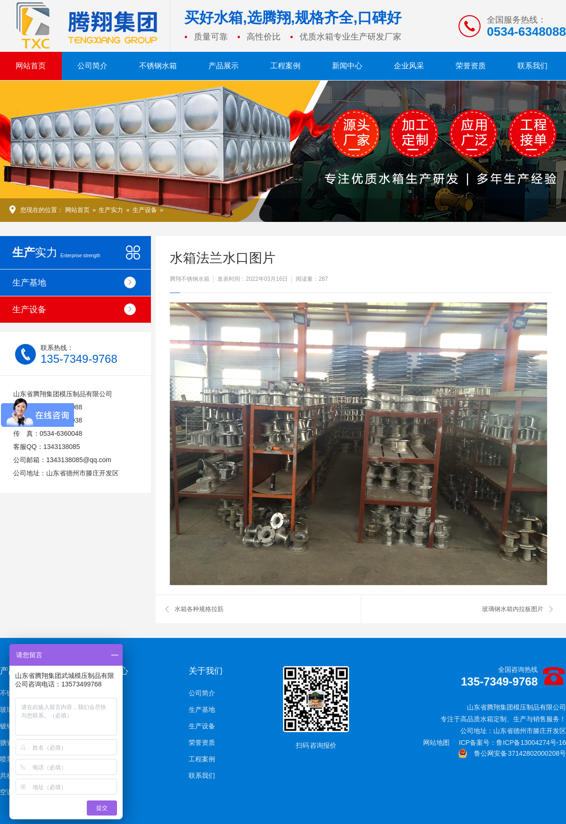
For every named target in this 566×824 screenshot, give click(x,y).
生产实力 (111, 209)
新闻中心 (347, 66)
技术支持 (107, 709)
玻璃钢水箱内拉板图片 (512, 608)
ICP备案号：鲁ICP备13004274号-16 (512, 742)
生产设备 (145, 209)
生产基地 (74, 282)
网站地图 (436, 742)
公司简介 (92, 66)
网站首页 (31, 66)
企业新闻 (107, 693)
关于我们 (206, 671)
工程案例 (285, 66)
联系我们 (532, 66)
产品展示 (223, 66)
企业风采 (409, 66)
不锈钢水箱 (158, 66)
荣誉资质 (471, 66)
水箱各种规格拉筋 (199, 608)
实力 (56, 252)
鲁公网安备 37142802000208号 (512, 753)
